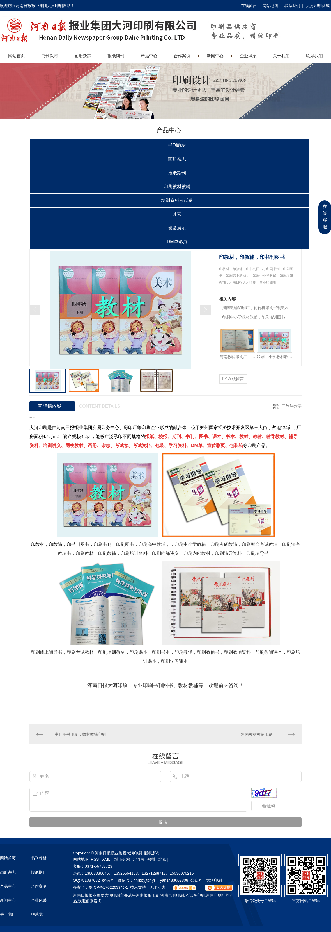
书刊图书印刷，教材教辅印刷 (80, 734)
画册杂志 (82, 55)
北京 (162, 859)
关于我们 (281, 55)
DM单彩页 (177, 241)
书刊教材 (49, 55)
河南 (140, 859)
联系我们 (314, 55)
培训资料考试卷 (177, 200)
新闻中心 (215, 55)
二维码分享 (292, 406)
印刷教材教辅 (177, 186)
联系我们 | (293, 5)
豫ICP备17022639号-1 (108, 887)
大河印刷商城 (318, 5)
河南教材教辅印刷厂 (258, 734)
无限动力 (158, 887)
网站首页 (16, 55)
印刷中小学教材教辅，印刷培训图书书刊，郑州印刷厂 (257, 317)
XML (106, 859)
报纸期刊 (115, 55)
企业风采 (248, 55)
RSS (95, 859)
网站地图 (81, 859)
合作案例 (182, 55)
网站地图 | (272, 5)
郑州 (151, 859)
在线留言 (233, 379)
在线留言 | (250, 5)
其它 (177, 214)
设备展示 (177, 227)
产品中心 (149, 55)
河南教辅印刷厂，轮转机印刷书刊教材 (255, 308)
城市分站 (122, 859)
